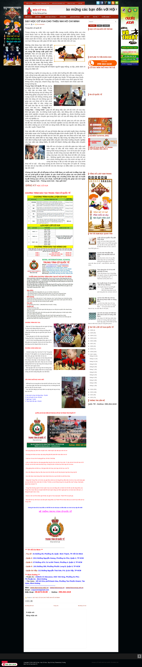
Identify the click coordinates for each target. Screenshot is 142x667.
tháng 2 (92, 383)
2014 (91, 394)
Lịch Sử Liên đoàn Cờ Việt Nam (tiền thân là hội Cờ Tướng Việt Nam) (106, 314)
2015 (91, 392)
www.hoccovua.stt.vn (74, 588)
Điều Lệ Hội (29, 3)
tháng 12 (92, 356)
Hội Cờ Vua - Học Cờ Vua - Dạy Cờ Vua (44, 662)
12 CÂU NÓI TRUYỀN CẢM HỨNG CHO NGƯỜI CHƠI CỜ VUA (106, 254)
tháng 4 (92, 377)
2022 (91, 341)
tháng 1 (92, 385)
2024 (91, 335)
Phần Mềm (64, 16)
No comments (40, 24)
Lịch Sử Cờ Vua (76, 16)
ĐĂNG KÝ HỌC (71, 3)
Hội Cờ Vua (28, 17)
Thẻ (99, 25)
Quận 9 (29, 566)
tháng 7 (92, 369)
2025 (91, 333)
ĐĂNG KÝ (31, 185)
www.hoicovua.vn (57, 588)
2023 (91, 338)
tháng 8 (92, 366)
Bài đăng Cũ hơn (82, 605)
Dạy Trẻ (87, 16)
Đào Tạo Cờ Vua (51, 16)
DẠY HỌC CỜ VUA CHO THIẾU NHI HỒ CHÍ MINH (52, 21)
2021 (91, 343)
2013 (91, 397)
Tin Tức (96, 16)
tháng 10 (92, 361)
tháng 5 (92, 375)
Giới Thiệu (39, 16)
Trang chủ (55, 605)
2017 (91, 354)
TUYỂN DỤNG (107, 16)
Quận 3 (29, 562)
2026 (91, 330)
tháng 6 (92, 372)
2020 (91, 346)
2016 (91, 389)
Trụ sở (28, 554)
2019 (91, 349)
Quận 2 (29, 558)
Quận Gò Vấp (31, 571)
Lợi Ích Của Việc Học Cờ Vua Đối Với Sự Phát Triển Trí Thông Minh (106, 299)
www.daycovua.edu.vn (39, 588)
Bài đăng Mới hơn (29, 605)
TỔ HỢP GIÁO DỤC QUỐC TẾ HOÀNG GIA (107, 662)
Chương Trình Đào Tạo (42, 3)
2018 (91, 351)
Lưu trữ (106, 25)
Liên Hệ (80, 3)
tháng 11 (92, 358)
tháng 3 (92, 380)
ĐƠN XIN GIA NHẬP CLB (58, 3)
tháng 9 (92, 364)
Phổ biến (92, 25)
